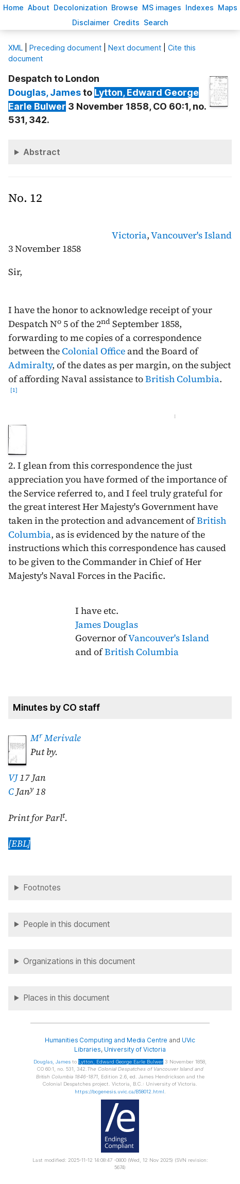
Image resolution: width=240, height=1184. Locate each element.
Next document (134, 47)
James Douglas (106, 625)
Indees (199, 7)
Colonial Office (93, 351)
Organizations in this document (79, 961)
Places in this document (66, 998)
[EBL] (19, 843)
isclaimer (90, 22)
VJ (13, 777)
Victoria (129, 235)
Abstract (41, 152)
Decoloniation (80, 7)
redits (126, 22)
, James (44, 92)
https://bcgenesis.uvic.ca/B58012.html (119, 1091)
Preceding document (65, 47)
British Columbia (182, 379)
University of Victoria (135, 1049)
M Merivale (55, 738)
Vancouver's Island (191, 235)
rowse (124, 7)
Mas (227, 7)
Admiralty (30, 365)
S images (161, 7)
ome (13, 7)
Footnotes (42, 888)
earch (156, 22)
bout (38, 7)
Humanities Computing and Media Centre (106, 1040)
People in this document (66, 924)
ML (15, 47)
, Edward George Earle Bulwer (120, 1062)
